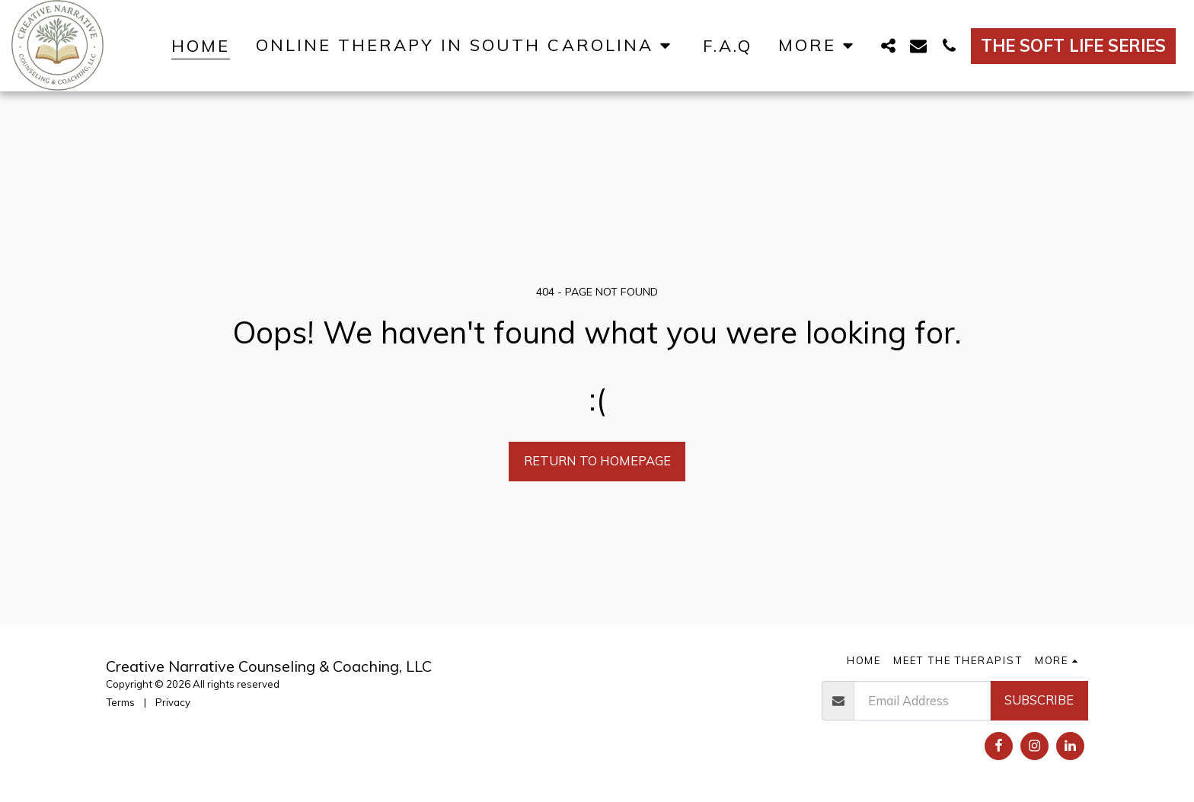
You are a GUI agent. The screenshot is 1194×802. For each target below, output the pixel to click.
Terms (120, 702)
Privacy (172, 702)
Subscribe (1039, 700)
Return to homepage (597, 460)
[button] (466, 45)
